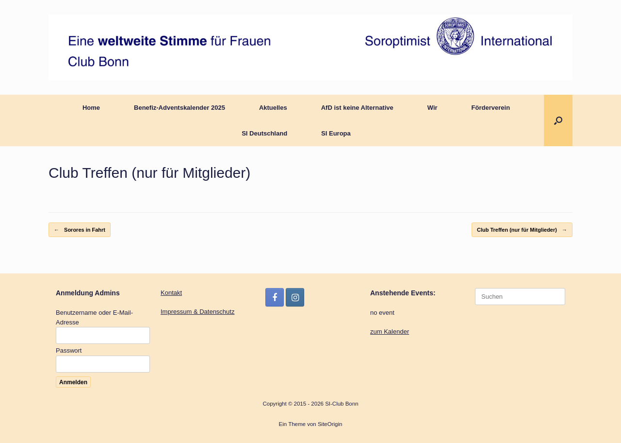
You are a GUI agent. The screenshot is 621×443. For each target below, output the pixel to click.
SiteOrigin (330, 424)
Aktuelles (273, 107)
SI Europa (336, 133)
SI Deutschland (264, 133)
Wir (432, 107)
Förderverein (491, 107)
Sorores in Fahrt (79, 230)
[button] (558, 120)
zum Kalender (389, 331)
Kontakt (171, 292)
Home (91, 107)
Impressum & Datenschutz (197, 311)
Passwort (69, 350)
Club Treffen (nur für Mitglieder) (522, 230)
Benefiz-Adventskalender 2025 (179, 107)
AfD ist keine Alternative (357, 107)
